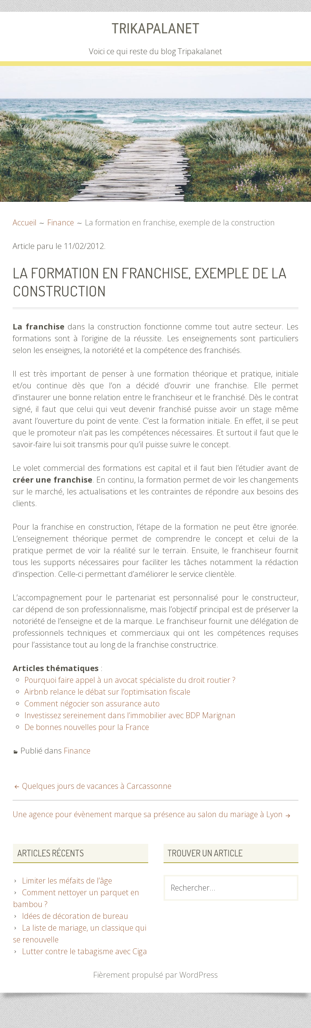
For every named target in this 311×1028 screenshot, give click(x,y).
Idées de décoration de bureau (76, 927)
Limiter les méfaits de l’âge (69, 892)
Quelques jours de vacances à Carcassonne (98, 786)
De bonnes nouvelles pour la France (87, 727)
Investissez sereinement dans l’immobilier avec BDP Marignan (132, 715)
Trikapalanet (155, 28)
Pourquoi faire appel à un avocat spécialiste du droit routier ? (131, 680)
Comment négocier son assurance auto (93, 703)
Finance (77, 750)
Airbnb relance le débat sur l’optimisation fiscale (108, 691)
